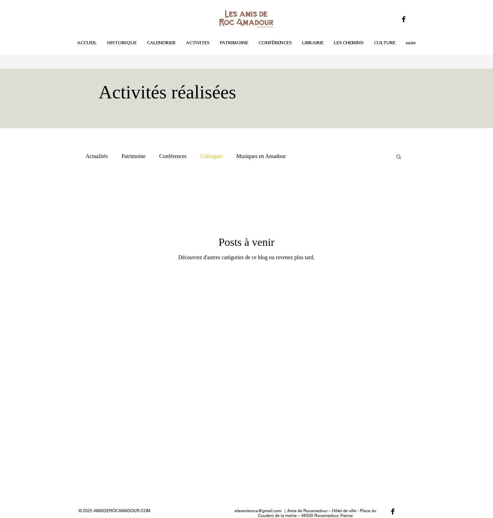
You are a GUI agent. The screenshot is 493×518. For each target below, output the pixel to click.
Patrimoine (134, 156)
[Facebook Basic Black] (404, 19)
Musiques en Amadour (261, 156)
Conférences (173, 156)
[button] (385, 43)
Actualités (97, 156)
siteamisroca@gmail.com (258, 510)
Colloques (211, 156)
